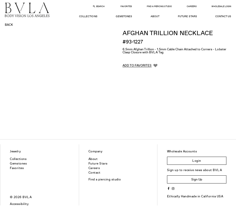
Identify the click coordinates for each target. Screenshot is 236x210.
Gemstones (124, 16)
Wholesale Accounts (182, 151)
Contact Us (223, 16)
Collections (88, 16)
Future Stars (187, 16)
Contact (94, 173)
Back (9, 25)
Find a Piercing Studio (159, 6)
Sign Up (196, 179)
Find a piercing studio (104, 179)
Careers (192, 6)
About (155, 16)
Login (196, 161)
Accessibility (19, 203)
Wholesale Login (221, 6)
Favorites (126, 6)
